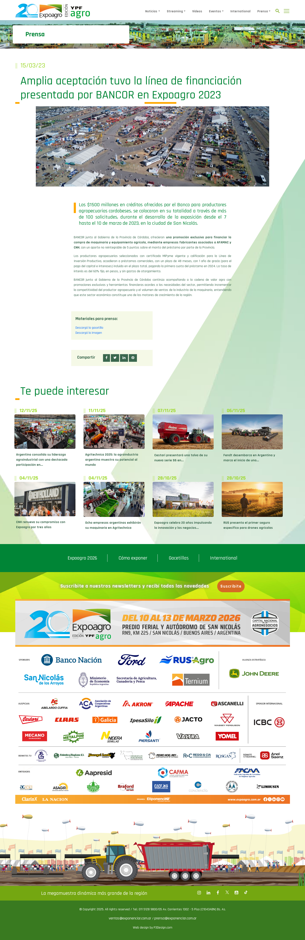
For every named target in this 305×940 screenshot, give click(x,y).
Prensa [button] (262, 11)
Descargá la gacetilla (89, 327)
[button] (106, 358)
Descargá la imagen (88, 333)
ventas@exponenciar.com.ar (130, 918)
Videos (197, 11)
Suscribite (231, 586)
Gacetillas (179, 558)
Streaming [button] (175, 11)
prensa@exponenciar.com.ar (175, 918)
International (240, 11)
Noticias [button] (151, 11)
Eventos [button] (215, 11)
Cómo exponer (132, 558)
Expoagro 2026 (82, 558)
